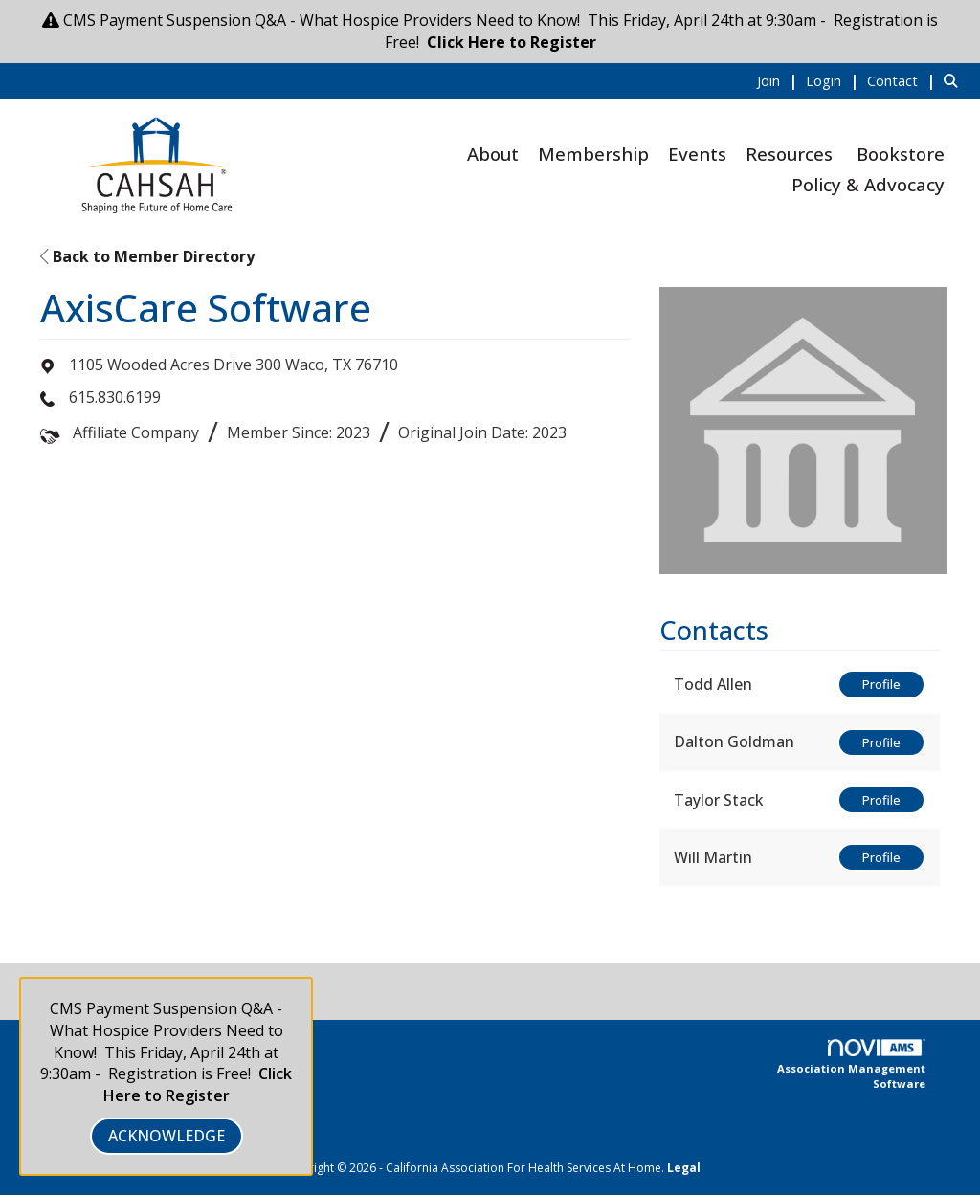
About (493, 154)
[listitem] (779, 80)
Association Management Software (851, 1065)
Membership (593, 154)
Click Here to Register (511, 42)
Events (697, 154)
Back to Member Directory (147, 256)
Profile (881, 684)
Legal (684, 1168)
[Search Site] (955, 80)
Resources (789, 154)
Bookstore (901, 154)
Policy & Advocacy (868, 184)
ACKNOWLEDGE (166, 1135)
